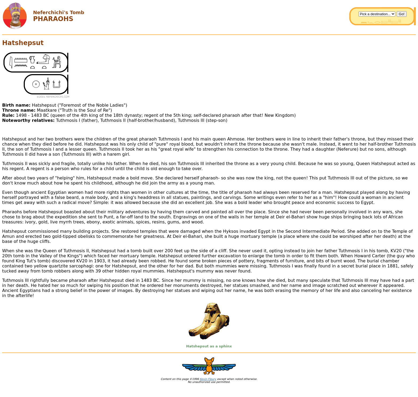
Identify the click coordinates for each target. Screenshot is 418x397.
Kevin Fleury (208, 379)
